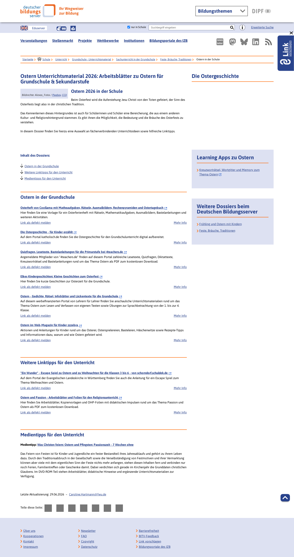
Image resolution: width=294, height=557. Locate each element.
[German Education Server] (33, 28)
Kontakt (28, 541)
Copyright (87, 541)
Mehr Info (180, 222)
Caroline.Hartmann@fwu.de (87, 494)
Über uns (29, 530)
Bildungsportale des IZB (168, 40)
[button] (285, 497)
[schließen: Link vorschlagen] (291, 33)
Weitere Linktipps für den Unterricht (48, 172)
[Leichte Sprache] (73, 28)
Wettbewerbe (108, 40)
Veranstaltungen (33, 40)
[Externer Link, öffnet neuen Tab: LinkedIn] (255, 42)
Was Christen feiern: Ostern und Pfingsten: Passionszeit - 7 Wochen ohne (85, 444)
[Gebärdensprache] (61, 28)
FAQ (84, 536)
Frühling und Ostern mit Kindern (220, 224)
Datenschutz (89, 546)
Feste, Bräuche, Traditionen (175, 59)
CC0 (64, 95)
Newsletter (88, 530)
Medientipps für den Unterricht (45, 178)
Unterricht (61, 59)
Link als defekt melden (35, 222)
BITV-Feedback (149, 536)
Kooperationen (33, 536)
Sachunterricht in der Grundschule (135, 59)
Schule (46, 59)
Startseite (27, 59)
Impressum (30, 546)
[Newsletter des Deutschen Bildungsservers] (220, 42)
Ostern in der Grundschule (41, 166)
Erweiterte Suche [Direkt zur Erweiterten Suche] (262, 27)
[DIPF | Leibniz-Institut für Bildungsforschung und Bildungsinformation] (262, 11)
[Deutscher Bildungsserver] (52, 10)
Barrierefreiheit (149, 530)
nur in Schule (138, 27)
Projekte (85, 40)
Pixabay (56, 95)
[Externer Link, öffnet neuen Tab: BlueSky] (244, 42)
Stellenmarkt (62, 40)
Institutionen (134, 40)
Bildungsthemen (215, 11)
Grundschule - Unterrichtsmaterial (91, 59)
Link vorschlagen (150, 541)
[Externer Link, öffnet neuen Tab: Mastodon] (232, 42)
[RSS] (268, 42)
